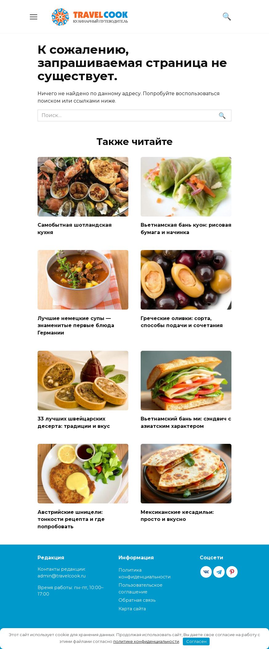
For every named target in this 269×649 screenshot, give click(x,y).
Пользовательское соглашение (140, 584)
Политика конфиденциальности (144, 569)
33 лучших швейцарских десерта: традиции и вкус (74, 419)
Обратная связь (136, 596)
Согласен (196, 641)
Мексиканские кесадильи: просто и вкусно (177, 512)
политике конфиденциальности (146, 641)
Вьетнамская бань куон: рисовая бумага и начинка (186, 228)
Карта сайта (132, 604)
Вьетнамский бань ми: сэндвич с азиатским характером (186, 419)
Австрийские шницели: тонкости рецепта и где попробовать (71, 516)
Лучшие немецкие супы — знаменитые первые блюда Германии (76, 324)
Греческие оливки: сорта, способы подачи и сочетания (182, 320)
